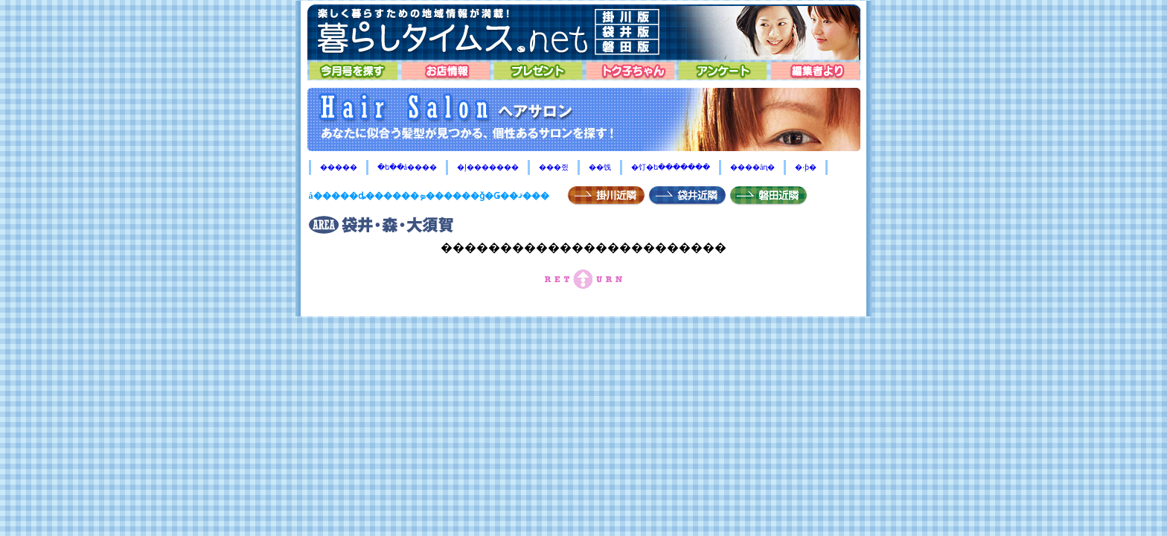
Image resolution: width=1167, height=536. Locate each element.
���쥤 (554, 167)
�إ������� (488, 167)
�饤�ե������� (670, 167)
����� (338, 167)
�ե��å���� (407, 167)
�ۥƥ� (805, 167)
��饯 (600, 167)
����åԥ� (752, 167)
